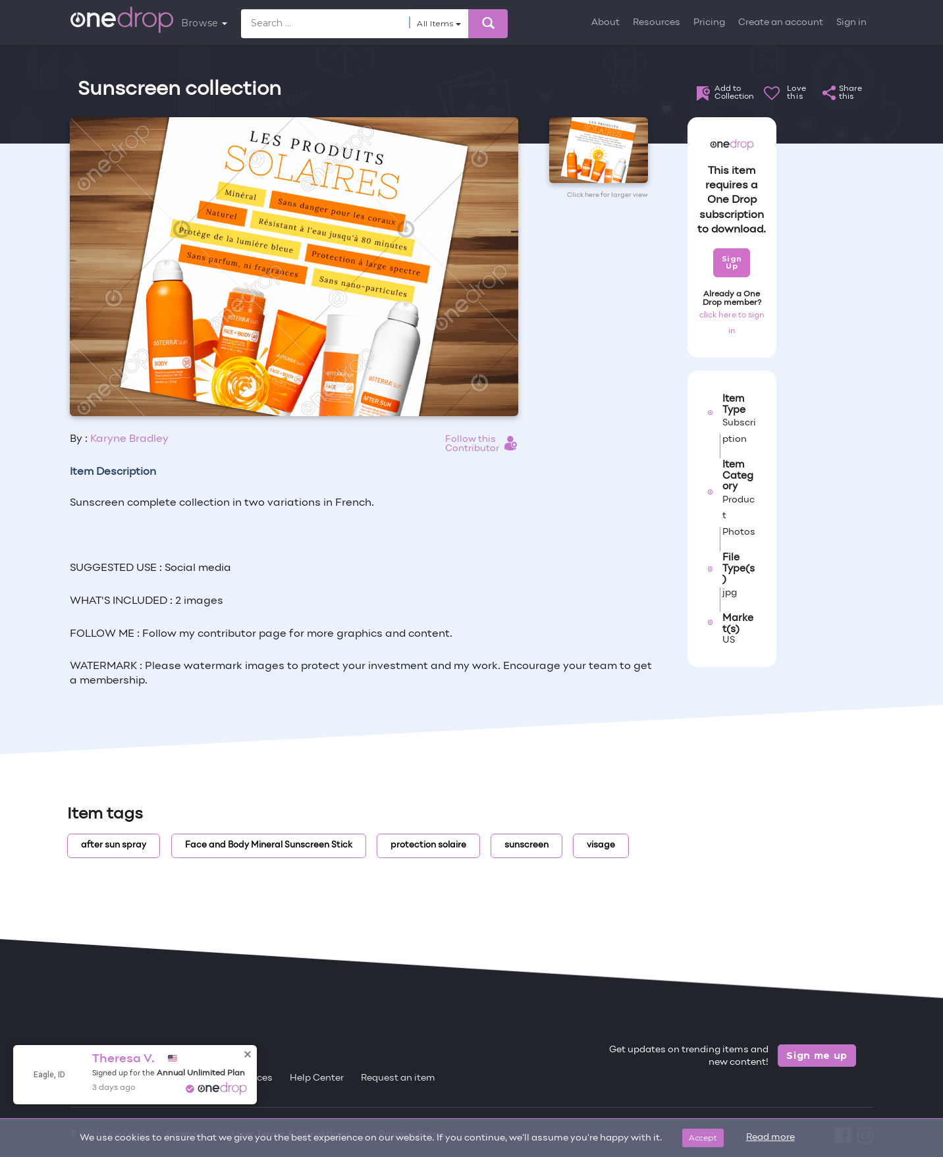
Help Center (317, 1078)
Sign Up (732, 262)
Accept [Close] (703, 1138)
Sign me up (817, 1056)
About (605, 22)
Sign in (851, 22)
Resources (656, 22)
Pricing (709, 22)
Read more (770, 1137)
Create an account (780, 22)
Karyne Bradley (129, 439)
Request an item (398, 1078)
